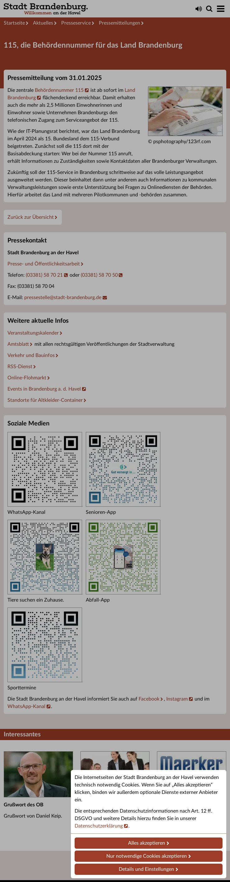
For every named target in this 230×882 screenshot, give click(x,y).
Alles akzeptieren (146, 843)
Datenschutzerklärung (99, 825)
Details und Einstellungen (146, 869)
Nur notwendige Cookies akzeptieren (146, 856)
